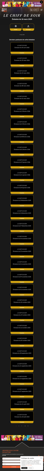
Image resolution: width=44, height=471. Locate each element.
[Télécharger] (28, 27)
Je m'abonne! (13, 466)
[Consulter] (22, 48)
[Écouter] (16, 27)
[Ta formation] (22, 4)
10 (25, 426)
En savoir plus (29, 465)
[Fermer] (41, 2)
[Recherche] (31, 10)
